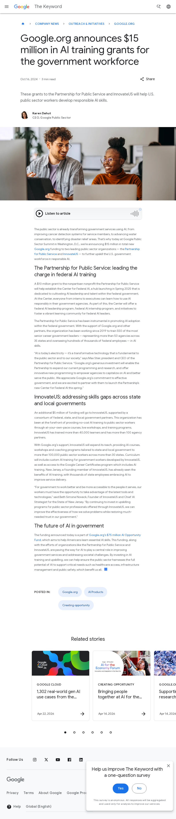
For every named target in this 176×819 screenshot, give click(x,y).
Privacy (13, 793)
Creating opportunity (76, 605)
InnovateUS (70, 254)
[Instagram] (35, 760)
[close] (163, 770)
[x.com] (46, 760)
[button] (147, 79)
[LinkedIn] (81, 760)
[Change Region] (59, 807)
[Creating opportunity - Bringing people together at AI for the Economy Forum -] (118, 686)
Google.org (124, 24)
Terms (29, 793)
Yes (115, 793)
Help (14, 806)
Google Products (81, 793)
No (134, 793)
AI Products (95, 592)
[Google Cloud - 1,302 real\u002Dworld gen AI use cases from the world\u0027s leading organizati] (57, 686)
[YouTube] (58, 760)
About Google (50, 793)
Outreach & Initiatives (87, 24)
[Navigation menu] (6, 6)
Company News (47, 24)
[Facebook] (69, 760)
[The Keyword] (23, 24)
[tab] (65, 732)
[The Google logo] (15, 780)
